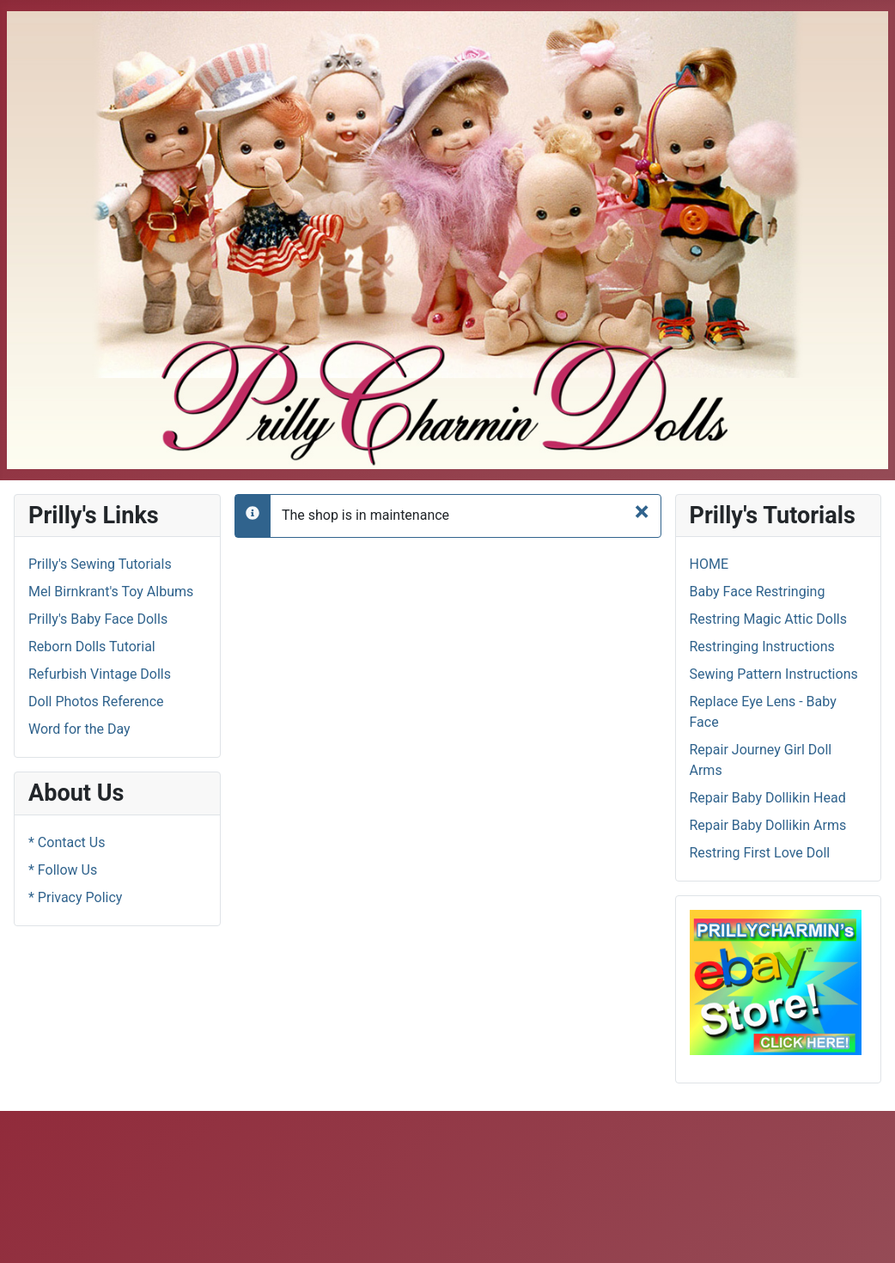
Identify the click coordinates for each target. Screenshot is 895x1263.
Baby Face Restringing (757, 591)
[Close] (642, 511)
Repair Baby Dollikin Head (768, 798)
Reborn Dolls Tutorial (91, 646)
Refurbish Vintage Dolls (99, 674)
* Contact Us (66, 842)
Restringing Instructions (762, 646)
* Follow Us (62, 870)
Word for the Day (79, 729)
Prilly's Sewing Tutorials (100, 564)
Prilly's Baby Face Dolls (97, 619)
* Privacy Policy (75, 897)
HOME (709, 564)
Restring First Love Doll (760, 853)
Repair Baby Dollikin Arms (768, 825)
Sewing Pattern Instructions (774, 674)
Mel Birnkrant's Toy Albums (110, 591)
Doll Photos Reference (96, 701)
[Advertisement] (319, 1184)
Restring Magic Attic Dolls (769, 619)
